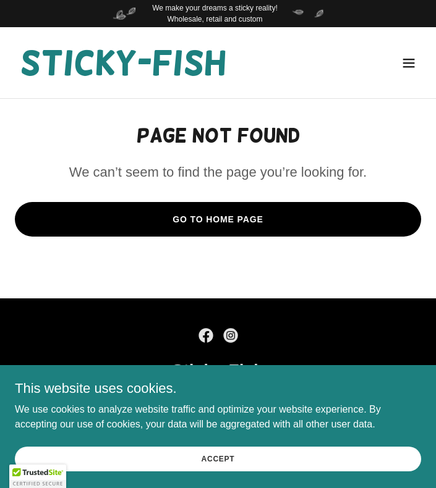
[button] (408, 63)
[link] (123, 71)
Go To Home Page (218, 219)
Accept (218, 458)
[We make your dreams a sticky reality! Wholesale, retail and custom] (218, 13)
